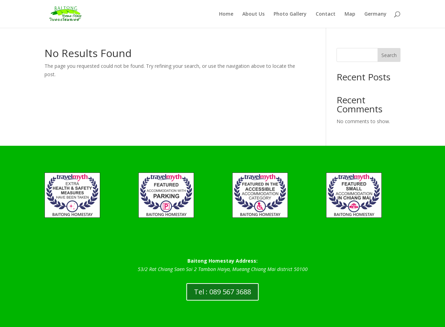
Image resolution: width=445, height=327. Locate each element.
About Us (253, 14)
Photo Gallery (290, 14)
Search (389, 55)
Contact (325, 14)
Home (226, 14)
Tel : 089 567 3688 (222, 291)
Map (350, 14)
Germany (375, 14)
